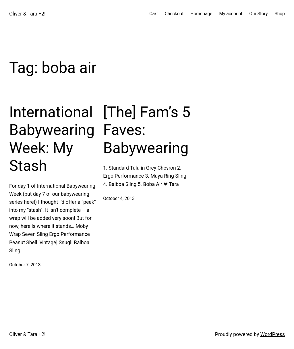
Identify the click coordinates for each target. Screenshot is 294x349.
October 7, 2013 (25, 264)
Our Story (258, 13)
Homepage (201, 13)
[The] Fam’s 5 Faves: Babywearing (146, 130)
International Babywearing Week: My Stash (51, 138)
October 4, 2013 (119, 198)
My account (230, 13)
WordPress (272, 334)
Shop (280, 13)
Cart (153, 13)
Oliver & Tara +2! (27, 14)
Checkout (174, 13)
